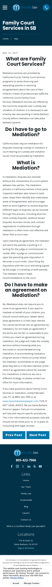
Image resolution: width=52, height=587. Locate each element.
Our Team (26, 486)
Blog (26, 506)
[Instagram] (17, 466)
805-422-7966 (26, 460)
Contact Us (26, 519)
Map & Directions (26, 548)
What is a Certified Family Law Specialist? (26, 526)
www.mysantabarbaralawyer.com (20, 401)
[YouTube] (40, 466)
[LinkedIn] (28, 466)
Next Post (38, 435)
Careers (26, 513)
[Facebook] (11, 466)
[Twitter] (23, 466)
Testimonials (26, 500)
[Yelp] (34, 466)
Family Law (26, 493)
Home (26, 480)
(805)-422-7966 (22, 396)
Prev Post (14, 435)
